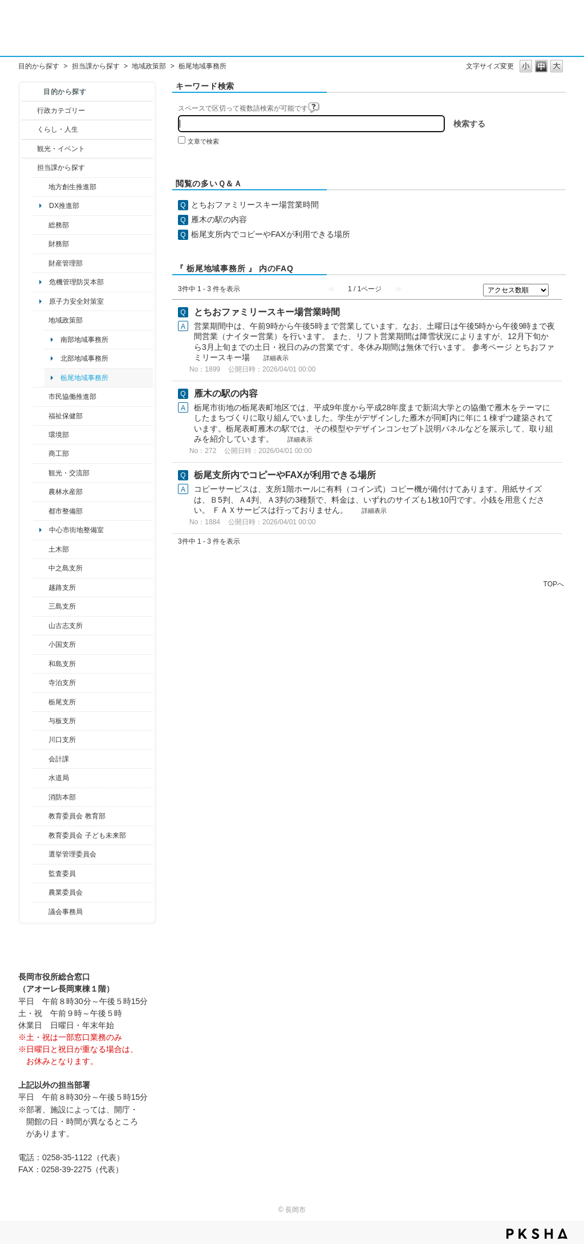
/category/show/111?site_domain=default (41, 854)
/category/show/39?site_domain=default (41, 816)
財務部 (58, 244)
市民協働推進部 (72, 397)
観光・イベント (61, 149)
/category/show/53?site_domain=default (41, 606)
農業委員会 (65, 892)
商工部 (58, 454)
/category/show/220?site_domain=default (41, 873)
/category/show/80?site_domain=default (41, 702)
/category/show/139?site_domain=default (41, 664)
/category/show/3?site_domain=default (29, 110)
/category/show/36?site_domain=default (41, 453)
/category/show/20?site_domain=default (41, 473)
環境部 (58, 435)
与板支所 (62, 721)
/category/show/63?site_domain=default (41, 683)
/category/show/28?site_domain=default (41, 549)
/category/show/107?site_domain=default (41, 568)
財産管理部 (65, 263)
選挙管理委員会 (72, 854)
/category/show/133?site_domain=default (41, 740)
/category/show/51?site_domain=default (41, 835)
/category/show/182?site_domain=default (41, 511)
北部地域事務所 (84, 358)
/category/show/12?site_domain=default (29, 129)
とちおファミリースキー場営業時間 (255, 204)
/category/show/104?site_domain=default (41, 320)
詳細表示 (276, 357)
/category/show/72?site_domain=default (41, 244)
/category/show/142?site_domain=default (41, 587)
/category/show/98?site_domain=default (41, 626)
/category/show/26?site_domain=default (41, 396)
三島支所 (62, 606)
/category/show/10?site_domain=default (41, 225)
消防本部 (62, 797)
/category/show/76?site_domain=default (41, 492)
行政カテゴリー (61, 111)
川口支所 (62, 740)
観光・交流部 (69, 473)
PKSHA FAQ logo (536, 1233)
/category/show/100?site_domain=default (41, 187)
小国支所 (62, 644)
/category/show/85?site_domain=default (41, 797)
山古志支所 (65, 626)
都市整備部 (65, 511)
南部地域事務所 (84, 340)
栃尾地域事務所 (84, 378)
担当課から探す (96, 66)
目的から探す (38, 66)
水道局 (58, 778)
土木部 (58, 549)
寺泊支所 (62, 683)
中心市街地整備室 (76, 530)
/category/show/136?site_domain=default (41, 721)
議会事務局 (65, 912)
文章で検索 (203, 141)
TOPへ (554, 584)
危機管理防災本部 (76, 282)
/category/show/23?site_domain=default (41, 435)
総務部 (58, 225)
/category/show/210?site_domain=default (41, 759)
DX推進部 (64, 206)
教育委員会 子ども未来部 (86, 835)
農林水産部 (65, 492)
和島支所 (62, 664)
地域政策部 (149, 66)
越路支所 (62, 588)
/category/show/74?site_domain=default (41, 644)
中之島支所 (65, 568)
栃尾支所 (62, 702)
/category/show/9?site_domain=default (29, 167)
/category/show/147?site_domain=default (41, 778)
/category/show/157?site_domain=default (41, 912)
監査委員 (62, 874)
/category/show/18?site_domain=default (29, 149)
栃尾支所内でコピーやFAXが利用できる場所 (270, 234)
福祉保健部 (65, 416)
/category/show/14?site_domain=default (41, 416)
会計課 (58, 759)
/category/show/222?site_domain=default (41, 892)
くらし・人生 (57, 129)
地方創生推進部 (72, 187)
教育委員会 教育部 (76, 816)
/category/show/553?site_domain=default (41, 263)
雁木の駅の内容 (219, 219)
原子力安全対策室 (76, 301)
